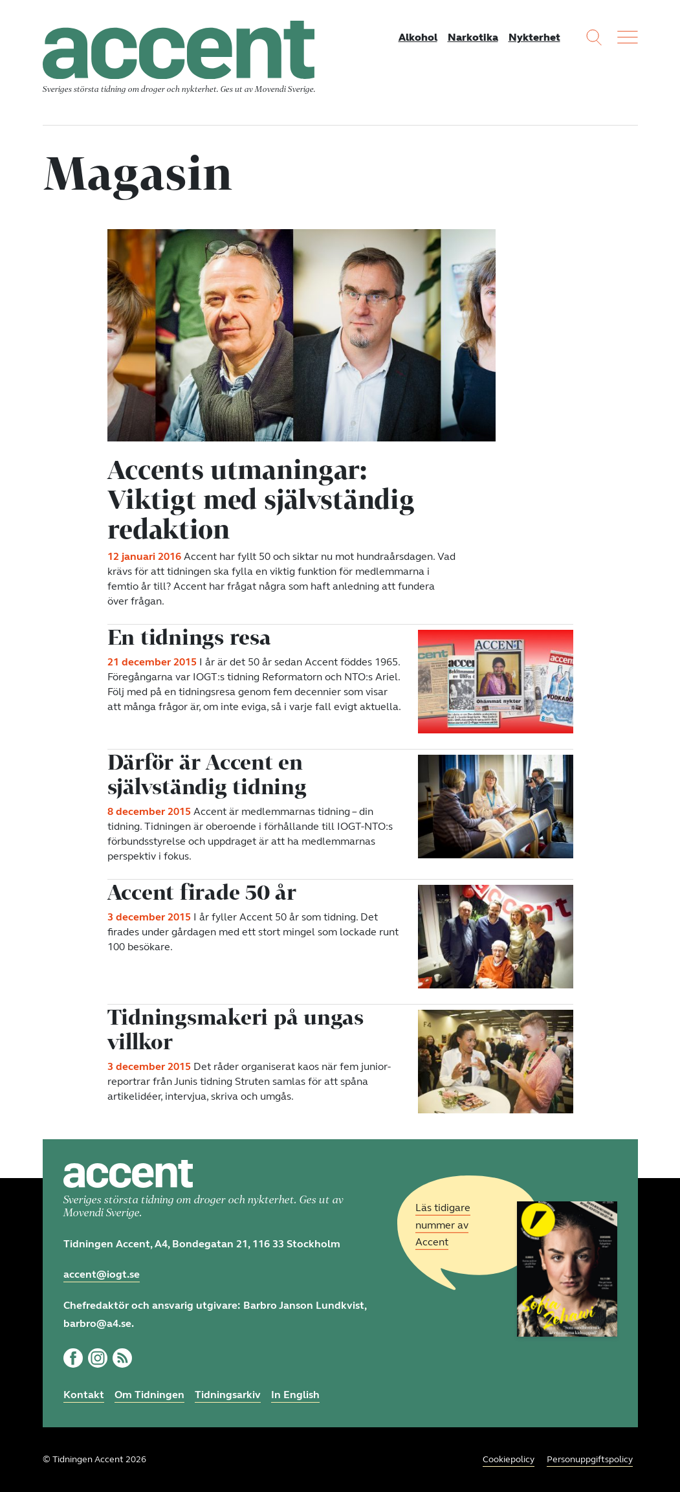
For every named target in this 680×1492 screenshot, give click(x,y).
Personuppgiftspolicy (590, 1459)
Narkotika (473, 37)
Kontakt (83, 1394)
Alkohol (418, 37)
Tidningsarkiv (228, 1394)
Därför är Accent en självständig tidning (207, 774)
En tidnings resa (189, 637)
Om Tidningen (149, 1394)
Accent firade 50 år (201, 892)
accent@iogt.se (101, 1274)
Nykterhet (534, 37)
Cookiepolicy (508, 1459)
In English (295, 1394)
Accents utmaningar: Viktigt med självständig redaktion (261, 499)
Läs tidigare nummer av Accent (442, 1225)
